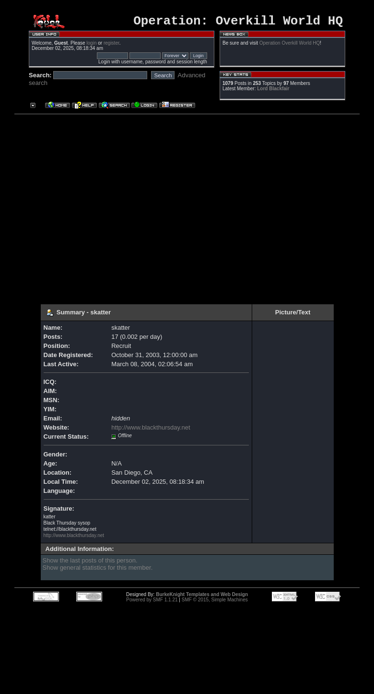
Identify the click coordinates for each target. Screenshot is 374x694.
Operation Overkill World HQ (289, 45)
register (111, 45)
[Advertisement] (90, 209)
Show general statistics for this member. (98, 570)
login (91, 45)
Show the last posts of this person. (90, 563)
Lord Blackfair (273, 91)
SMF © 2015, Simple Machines (215, 602)
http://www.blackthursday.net (150, 430)
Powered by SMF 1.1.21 (151, 602)
